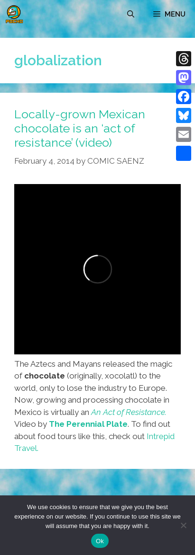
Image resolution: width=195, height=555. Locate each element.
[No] (183, 525)
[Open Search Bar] (131, 14)
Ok (100, 541)
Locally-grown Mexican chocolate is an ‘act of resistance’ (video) (79, 128)
